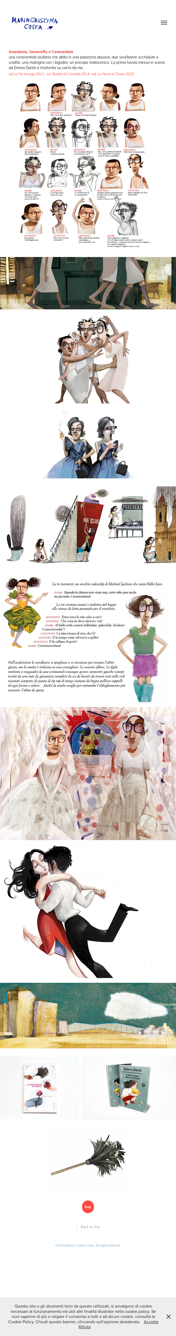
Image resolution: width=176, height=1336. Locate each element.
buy (88, 1206)
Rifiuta (85, 1327)
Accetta (151, 1322)
